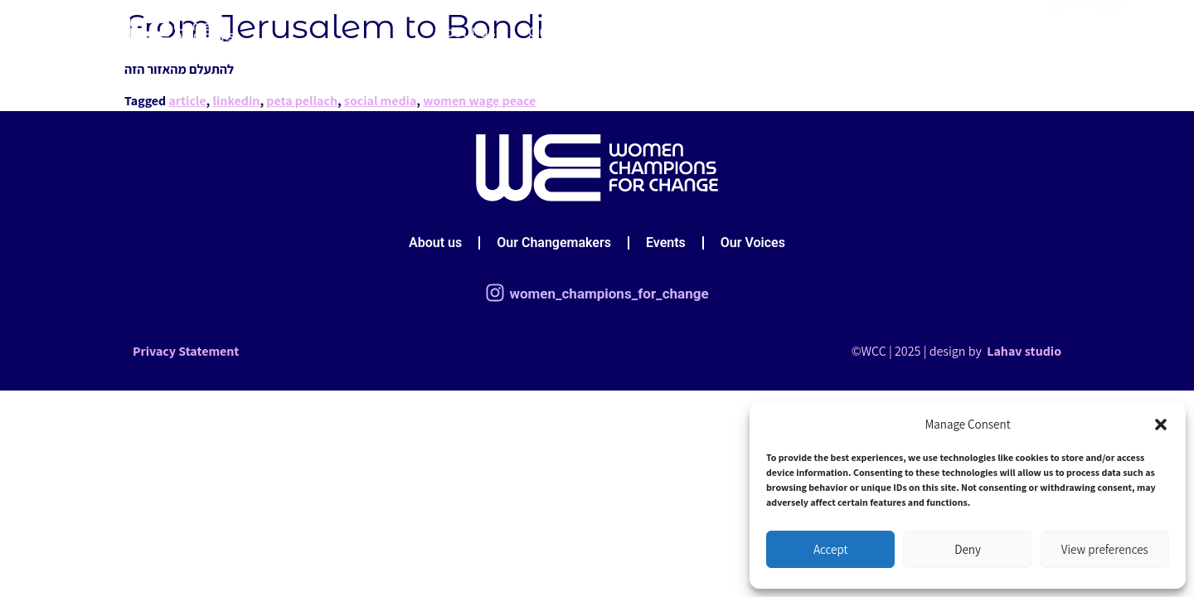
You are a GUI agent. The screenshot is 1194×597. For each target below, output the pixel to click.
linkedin (236, 100)
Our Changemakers (595, 30)
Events (718, 30)
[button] (1161, 424)
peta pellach (301, 100)
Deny (967, 549)
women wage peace (479, 100)
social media (380, 100)
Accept (830, 549)
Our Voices (809, 30)
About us (464, 30)
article (187, 100)
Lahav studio (1022, 351)
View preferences (1104, 549)
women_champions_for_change (608, 293)
